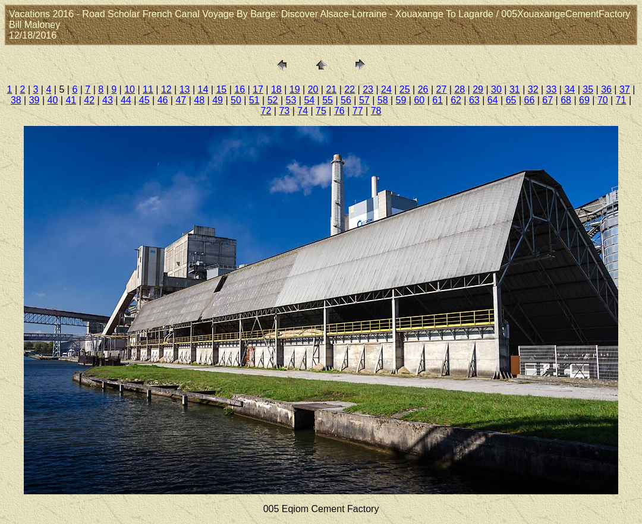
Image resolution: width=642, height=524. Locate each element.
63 (474, 100)
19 (294, 89)
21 (331, 89)
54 (309, 100)
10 (129, 89)
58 (382, 100)
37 (624, 89)
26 (423, 89)
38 (16, 100)
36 (606, 89)
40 (53, 100)
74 (302, 111)
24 (386, 89)
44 (126, 100)
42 (89, 100)
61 (437, 100)
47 (180, 100)
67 (547, 100)
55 (327, 100)
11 (148, 89)
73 (284, 111)
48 (199, 100)
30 (496, 89)
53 (291, 100)
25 (404, 89)
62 (456, 100)
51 (254, 100)
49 (217, 100)
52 (273, 100)
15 (221, 89)
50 (236, 100)
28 (459, 89)
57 (364, 100)
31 (514, 89)
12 (166, 89)
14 (203, 89)
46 (163, 100)
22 (349, 89)
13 (185, 89)
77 (358, 111)
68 (566, 100)
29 (478, 89)
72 (266, 111)
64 (492, 100)
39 (34, 100)
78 (376, 111)
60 (419, 100)
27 (441, 89)
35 (588, 89)
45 (144, 100)
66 (529, 100)
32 (533, 89)
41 (70, 100)
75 (321, 111)
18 (276, 89)
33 (551, 89)
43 (107, 100)
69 (584, 100)
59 (401, 100)
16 (239, 89)
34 (569, 89)
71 (621, 100)
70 (602, 100)
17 (258, 89)
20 (313, 89)
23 (368, 89)
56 (346, 100)
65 (511, 100)
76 (339, 111)
